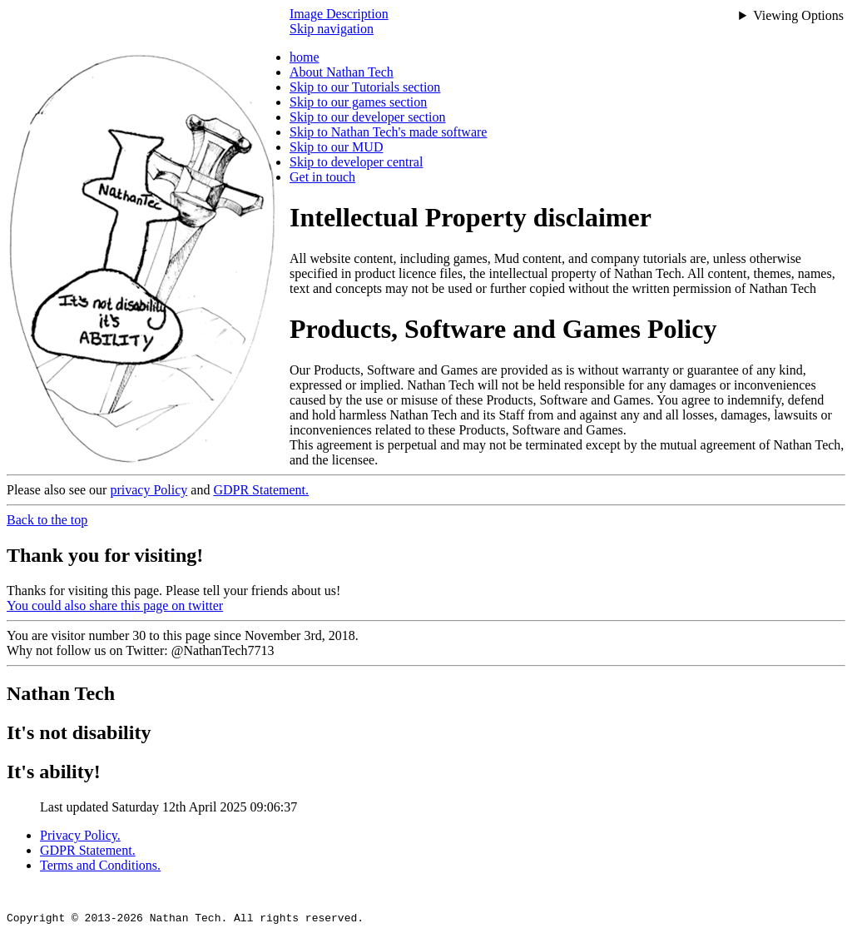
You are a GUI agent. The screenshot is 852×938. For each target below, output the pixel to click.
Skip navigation (332, 29)
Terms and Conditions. (100, 865)
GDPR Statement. (261, 490)
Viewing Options (798, 15)
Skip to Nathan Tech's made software (388, 132)
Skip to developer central (356, 162)
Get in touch (322, 177)
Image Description (339, 14)
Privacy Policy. (80, 835)
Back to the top (47, 520)
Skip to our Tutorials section (365, 87)
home (305, 57)
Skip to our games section (358, 102)
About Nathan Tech (342, 72)
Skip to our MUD (336, 147)
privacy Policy (148, 490)
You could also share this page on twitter (115, 605)
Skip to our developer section (368, 117)
